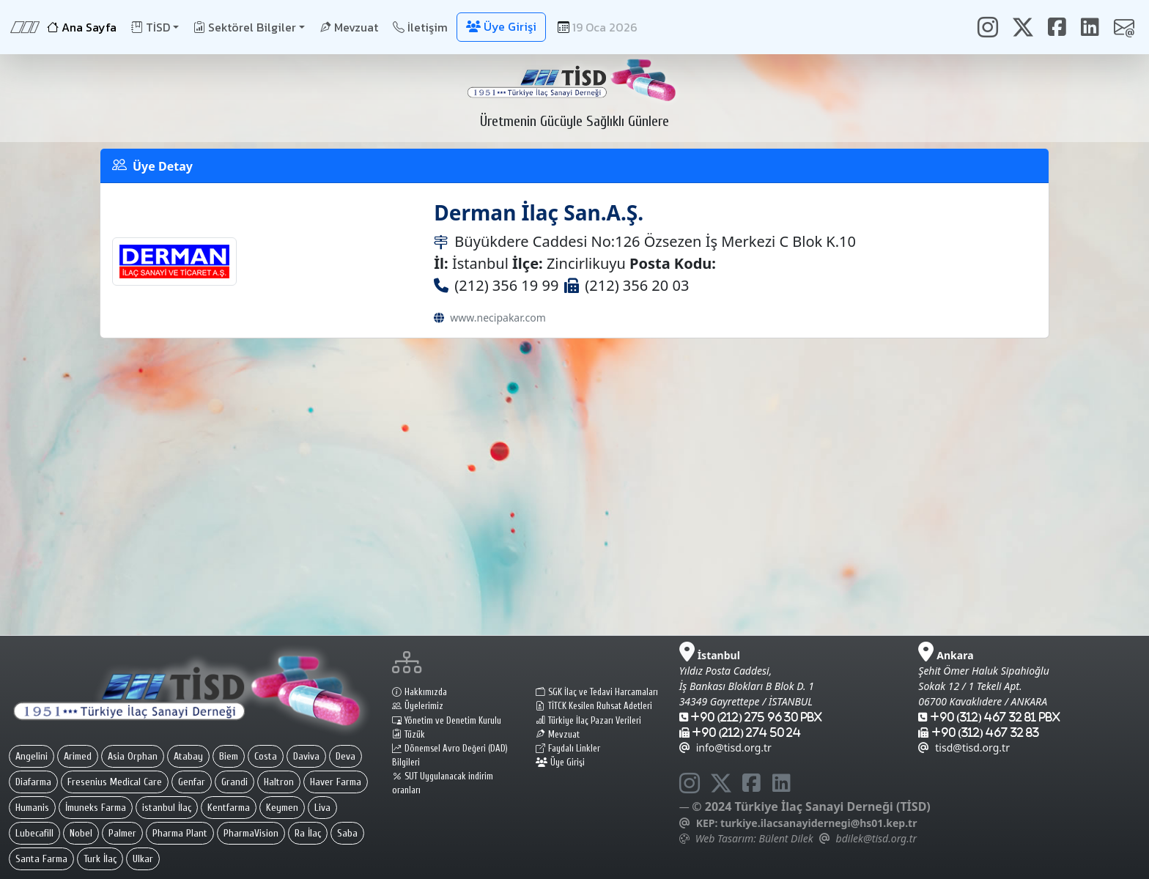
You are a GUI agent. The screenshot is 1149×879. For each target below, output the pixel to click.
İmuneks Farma (95, 807)
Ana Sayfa (82, 27)
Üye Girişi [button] (501, 26)
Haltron (279, 782)
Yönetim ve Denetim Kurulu (446, 721)
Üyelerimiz (417, 706)
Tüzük (408, 735)
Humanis (32, 807)
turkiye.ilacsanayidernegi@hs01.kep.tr (818, 823)
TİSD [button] (150, 27)
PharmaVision (250, 833)
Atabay (188, 756)
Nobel (81, 833)
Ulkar (143, 859)
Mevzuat (348, 27)
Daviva (306, 756)
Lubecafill (34, 833)
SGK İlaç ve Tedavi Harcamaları (597, 692)
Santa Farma (41, 859)
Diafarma (33, 782)
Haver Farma (335, 782)
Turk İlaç (100, 859)
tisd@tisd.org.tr (964, 747)
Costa (265, 756)
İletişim (420, 27)
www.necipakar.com (497, 317)
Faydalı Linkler (568, 748)
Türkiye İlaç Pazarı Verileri (588, 721)
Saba (347, 833)
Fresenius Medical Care (114, 782)
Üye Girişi (560, 762)
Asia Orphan (133, 756)
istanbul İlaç (166, 807)
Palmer (122, 833)
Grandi (234, 782)
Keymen (282, 807)
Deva (345, 756)
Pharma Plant (179, 833)
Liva (322, 807)
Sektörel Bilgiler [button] (244, 27)
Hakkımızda (419, 692)
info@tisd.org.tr (725, 747)
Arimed (78, 756)
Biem (228, 756)
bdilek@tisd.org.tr (876, 838)
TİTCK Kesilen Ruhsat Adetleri (594, 706)
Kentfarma (228, 807)
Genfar (191, 782)
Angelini (31, 756)
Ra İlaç (308, 833)
